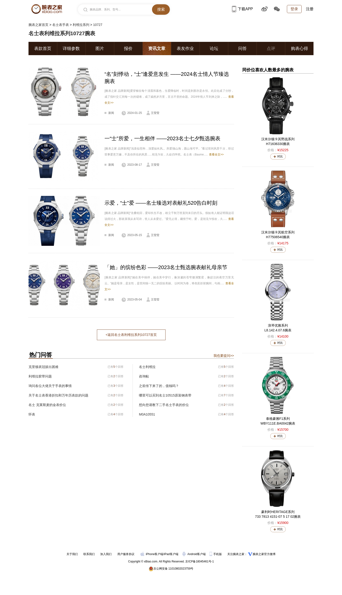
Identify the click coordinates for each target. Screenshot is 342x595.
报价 (128, 48)
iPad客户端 (171, 554)
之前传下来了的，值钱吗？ (159, 386)
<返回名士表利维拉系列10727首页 (131, 335)
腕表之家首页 (38, 25)
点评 (271, 48)
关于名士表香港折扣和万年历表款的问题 (58, 395)
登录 (294, 9)
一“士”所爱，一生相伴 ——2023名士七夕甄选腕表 (162, 138)
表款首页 (42, 48)
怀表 (31, 414)
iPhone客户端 (151, 554)
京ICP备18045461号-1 (199, 561)
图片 (99, 48)
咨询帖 (144, 376)
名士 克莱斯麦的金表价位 (47, 405)
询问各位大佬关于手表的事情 (50, 386)
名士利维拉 (147, 367)
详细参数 (71, 48)
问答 (242, 48)
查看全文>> (216, 154)
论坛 (214, 48)
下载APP (242, 9)
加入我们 (106, 554)
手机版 (216, 554)
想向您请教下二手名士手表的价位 (164, 405)
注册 (310, 9)
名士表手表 (60, 25)
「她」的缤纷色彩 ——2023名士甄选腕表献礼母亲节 (165, 267)
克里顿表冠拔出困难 (43, 367)
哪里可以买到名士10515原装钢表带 (165, 395)
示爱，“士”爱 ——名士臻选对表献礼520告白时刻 (160, 203)
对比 (280, 156)
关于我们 (72, 554)
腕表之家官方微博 (264, 554)
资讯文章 (156, 48)
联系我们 (89, 554)
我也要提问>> (224, 356)
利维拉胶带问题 (40, 376)
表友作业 (185, 48)
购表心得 (299, 48)
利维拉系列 (81, 25)
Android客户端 (194, 554)
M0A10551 (147, 414)
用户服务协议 (125, 554)
